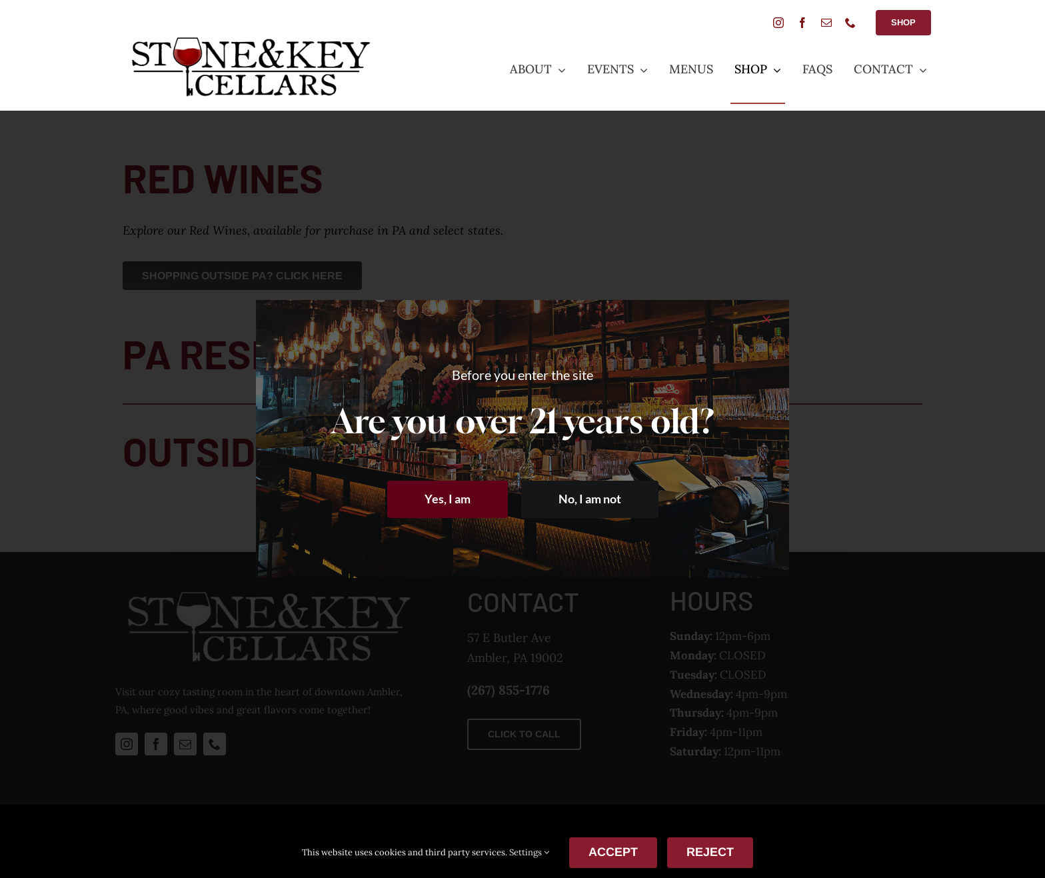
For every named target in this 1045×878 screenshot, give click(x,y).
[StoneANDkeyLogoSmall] (250, 40)
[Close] (766, 319)
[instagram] (778, 22)
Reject (710, 852)
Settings (529, 852)
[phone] (850, 22)
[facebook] (802, 22)
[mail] (826, 22)
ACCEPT (613, 852)
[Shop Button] (903, 22)
